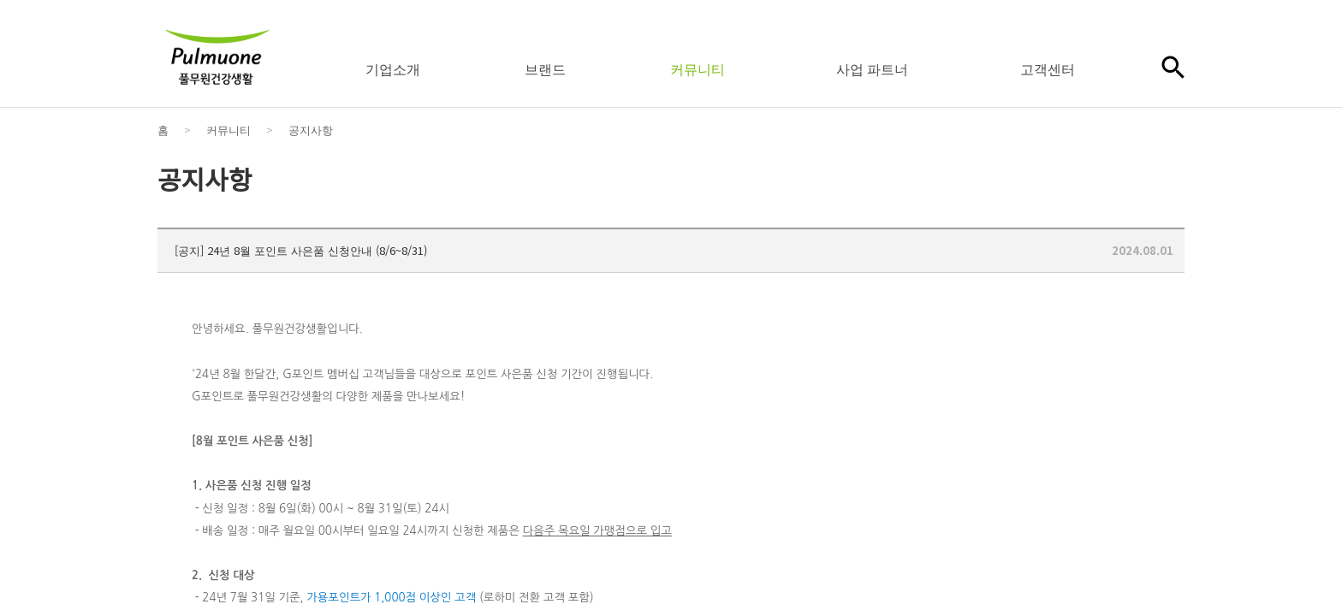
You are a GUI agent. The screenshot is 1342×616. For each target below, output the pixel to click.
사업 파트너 (872, 68)
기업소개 (392, 68)
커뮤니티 (697, 68)
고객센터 (1047, 68)
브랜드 (545, 68)
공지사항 (310, 129)
